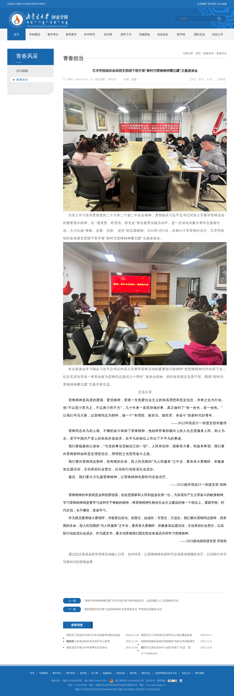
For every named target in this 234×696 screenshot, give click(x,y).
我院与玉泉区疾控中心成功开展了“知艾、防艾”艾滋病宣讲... (166, 650)
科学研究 (89, 34)
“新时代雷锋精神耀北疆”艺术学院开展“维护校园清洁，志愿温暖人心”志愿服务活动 (120, 601)
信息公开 (217, 34)
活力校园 (22, 70)
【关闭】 (221, 79)
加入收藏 (222, 4)
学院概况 (43, 673)
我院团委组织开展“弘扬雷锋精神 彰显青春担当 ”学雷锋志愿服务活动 (112, 609)
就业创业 (120, 673)
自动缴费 (201, 4)
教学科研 (70, 673)
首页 (16, 34)
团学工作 (126, 34)
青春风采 (208, 53)
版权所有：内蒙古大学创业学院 (66, 680)
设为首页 (212, 4)
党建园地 (144, 34)
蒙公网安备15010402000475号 (129, 680)
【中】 (201, 79)
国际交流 (199, 34)
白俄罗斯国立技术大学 (166, 673)
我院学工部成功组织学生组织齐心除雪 (88, 641)
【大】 (193, 79)
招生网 (108, 34)
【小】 (210, 79)
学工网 (94, 673)
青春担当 (22, 79)
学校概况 (34, 34)
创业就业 (162, 34)
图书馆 (181, 34)
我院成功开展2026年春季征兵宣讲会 (86, 647)
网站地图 (199, 673)
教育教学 (71, 34)
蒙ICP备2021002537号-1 (96, 680)
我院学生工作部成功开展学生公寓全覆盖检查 (166, 635)
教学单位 (53, 34)
